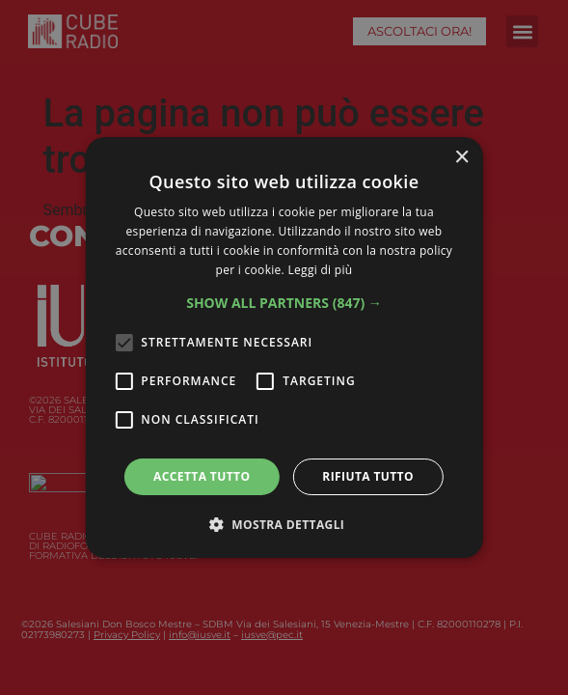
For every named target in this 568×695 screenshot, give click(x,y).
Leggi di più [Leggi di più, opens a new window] (319, 270)
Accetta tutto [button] (201, 476)
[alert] (284, 347)
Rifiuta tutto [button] (368, 476)
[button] (284, 303)
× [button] (461, 158)
